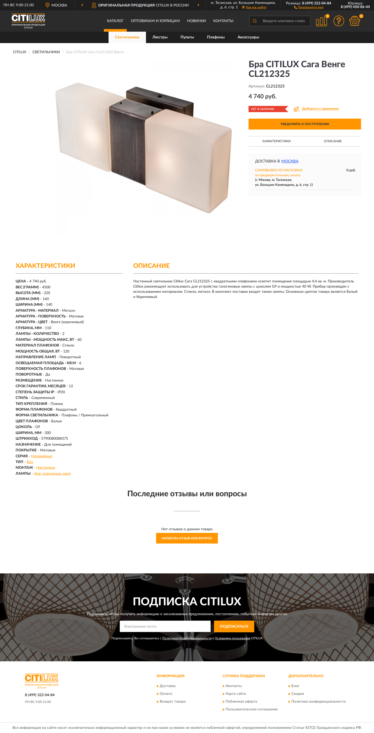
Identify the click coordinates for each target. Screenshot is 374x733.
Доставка (168, 686)
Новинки (196, 21)
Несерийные (41, 456)
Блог (295, 686)
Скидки (297, 694)
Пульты (187, 37)
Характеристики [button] (276, 141)
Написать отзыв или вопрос (187, 538)
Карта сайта (236, 694)
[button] (308, 7)
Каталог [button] (115, 21)
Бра (30, 462)
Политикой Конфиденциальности (187, 638)
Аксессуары (248, 37)
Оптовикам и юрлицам (155, 21)
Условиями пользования (232, 638)
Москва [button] (289, 161)
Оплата (166, 694)
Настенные (45, 468)
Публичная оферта (241, 702)
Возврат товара (173, 702)
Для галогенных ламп (52, 474)
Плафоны (216, 37)
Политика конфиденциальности (318, 702)
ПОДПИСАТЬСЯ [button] (234, 626)
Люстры (160, 37)
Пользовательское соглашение (252, 709)
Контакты (223, 21)
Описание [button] (333, 141)
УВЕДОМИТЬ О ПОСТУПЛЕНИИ (304, 124)
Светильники (127, 37)
